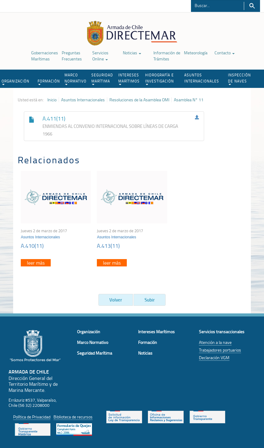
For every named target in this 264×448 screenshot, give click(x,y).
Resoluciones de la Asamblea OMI (139, 99)
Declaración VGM (214, 357)
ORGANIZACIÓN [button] (15, 81)
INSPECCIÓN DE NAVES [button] (239, 78)
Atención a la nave (215, 342)
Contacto (225, 53)
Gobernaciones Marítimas (44, 56)
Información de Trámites (166, 56)
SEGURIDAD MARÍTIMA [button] (102, 78)
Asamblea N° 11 (189, 99)
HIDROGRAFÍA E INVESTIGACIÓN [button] (159, 78)
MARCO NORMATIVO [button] (75, 78)
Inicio (52, 99)
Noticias (132, 53)
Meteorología (195, 53)
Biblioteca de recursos (73, 417)
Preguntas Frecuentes (72, 56)
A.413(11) (108, 245)
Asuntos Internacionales (83, 99)
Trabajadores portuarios (220, 350)
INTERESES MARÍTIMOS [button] (129, 78)
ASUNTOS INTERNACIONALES (201, 78)
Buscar (252, 6)
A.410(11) (32, 245)
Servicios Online (100, 56)
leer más (36, 262)
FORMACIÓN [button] (49, 81)
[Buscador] (217, 5)
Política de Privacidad (31, 417)
